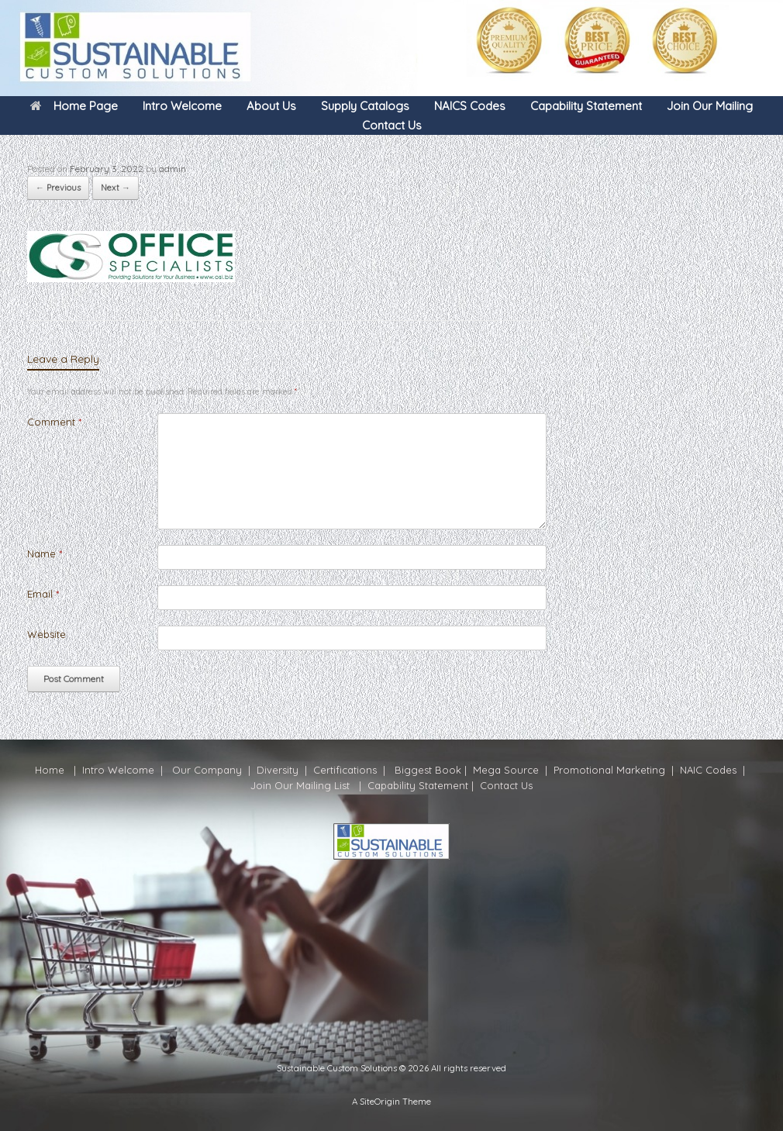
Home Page (74, 105)
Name (44, 553)
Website (46, 634)
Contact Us (392, 125)
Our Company (207, 770)
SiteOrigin (380, 1101)
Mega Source (506, 770)
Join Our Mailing (710, 105)
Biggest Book (426, 770)
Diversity (277, 770)
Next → (115, 187)
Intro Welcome (182, 105)
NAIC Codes (710, 770)
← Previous (58, 187)
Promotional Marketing (607, 770)
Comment (54, 422)
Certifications (343, 770)
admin (172, 168)
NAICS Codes (469, 105)
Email (43, 594)
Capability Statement (586, 105)
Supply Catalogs (365, 105)
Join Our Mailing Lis (298, 785)
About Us (271, 105)
